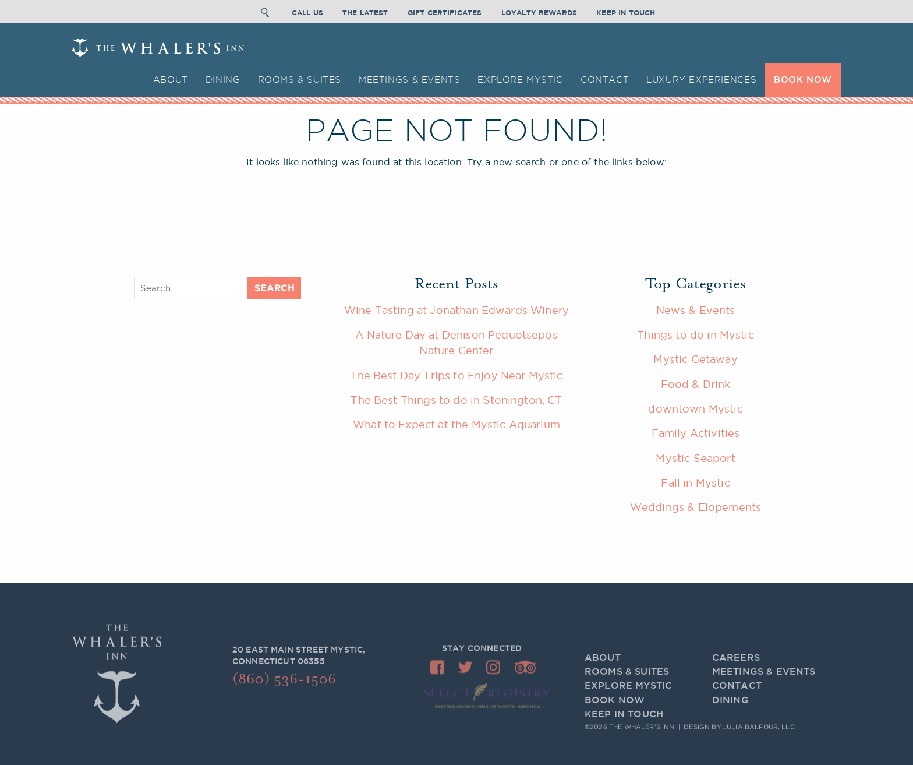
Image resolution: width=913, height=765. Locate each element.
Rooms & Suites (300, 79)
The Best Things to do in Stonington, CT (456, 400)
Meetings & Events (409, 79)
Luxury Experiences (701, 79)
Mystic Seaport (695, 458)
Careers (736, 666)
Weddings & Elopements (695, 507)
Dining (223, 79)
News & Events (695, 310)
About (170, 79)
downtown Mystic (695, 408)
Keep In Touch (625, 10)
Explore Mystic (520, 79)
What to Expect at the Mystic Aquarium (456, 424)
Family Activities (696, 433)
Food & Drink (696, 384)
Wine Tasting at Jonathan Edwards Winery (456, 310)
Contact (605, 79)
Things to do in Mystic (695, 334)
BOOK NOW (803, 79)
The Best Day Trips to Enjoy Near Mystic (456, 375)
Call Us (307, 10)
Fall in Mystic (695, 482)
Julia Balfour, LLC (759, 727)
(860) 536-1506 (284, 682)
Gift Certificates (445, 10)
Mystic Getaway (695, 359)
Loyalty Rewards (539, 10)
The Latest (365, 10)
